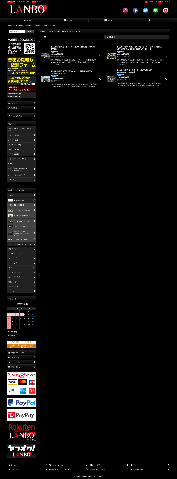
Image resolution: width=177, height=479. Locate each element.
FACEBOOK (135, 11)
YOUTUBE (165, 11)
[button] (27, 20)
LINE (155, 11)
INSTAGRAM (125, 11)
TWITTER (145, 11)
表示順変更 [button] (110, 37)
